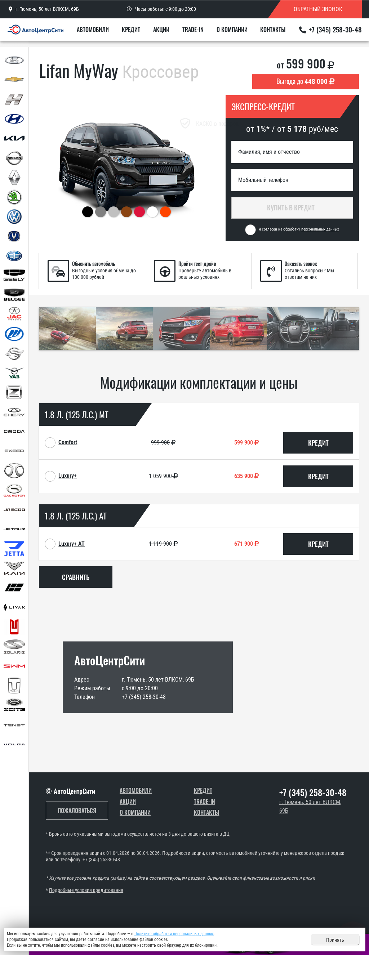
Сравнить (75, 577)
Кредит (143, 33)
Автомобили (108, 33)
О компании (234, 33)
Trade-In (199, 33)
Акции (171, 33)
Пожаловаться (77, 810)
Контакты (273, 33)
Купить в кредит (292, 207)
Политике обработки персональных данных (174, 933)
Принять (335, 940)
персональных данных (320, 229)
